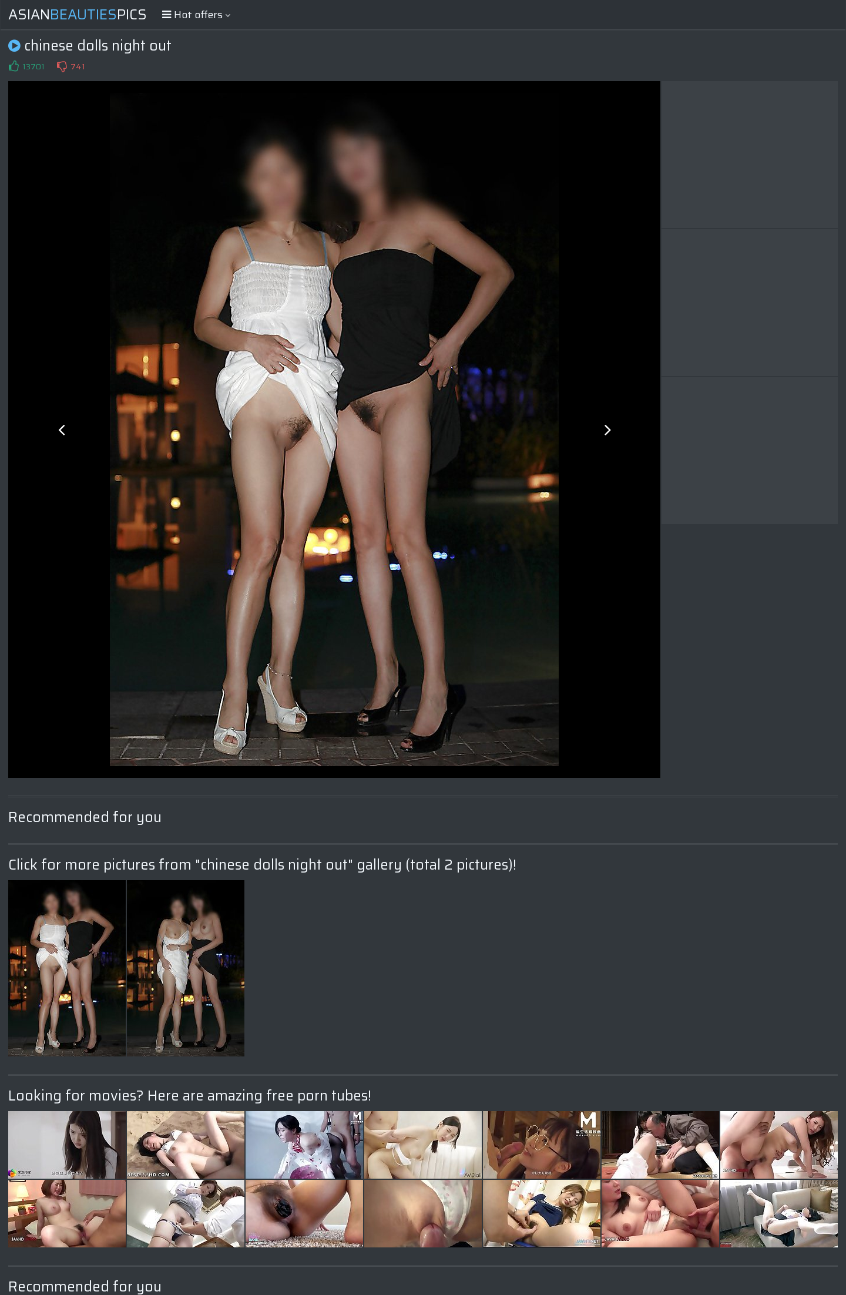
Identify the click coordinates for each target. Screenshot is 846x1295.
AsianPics (77, 15)
